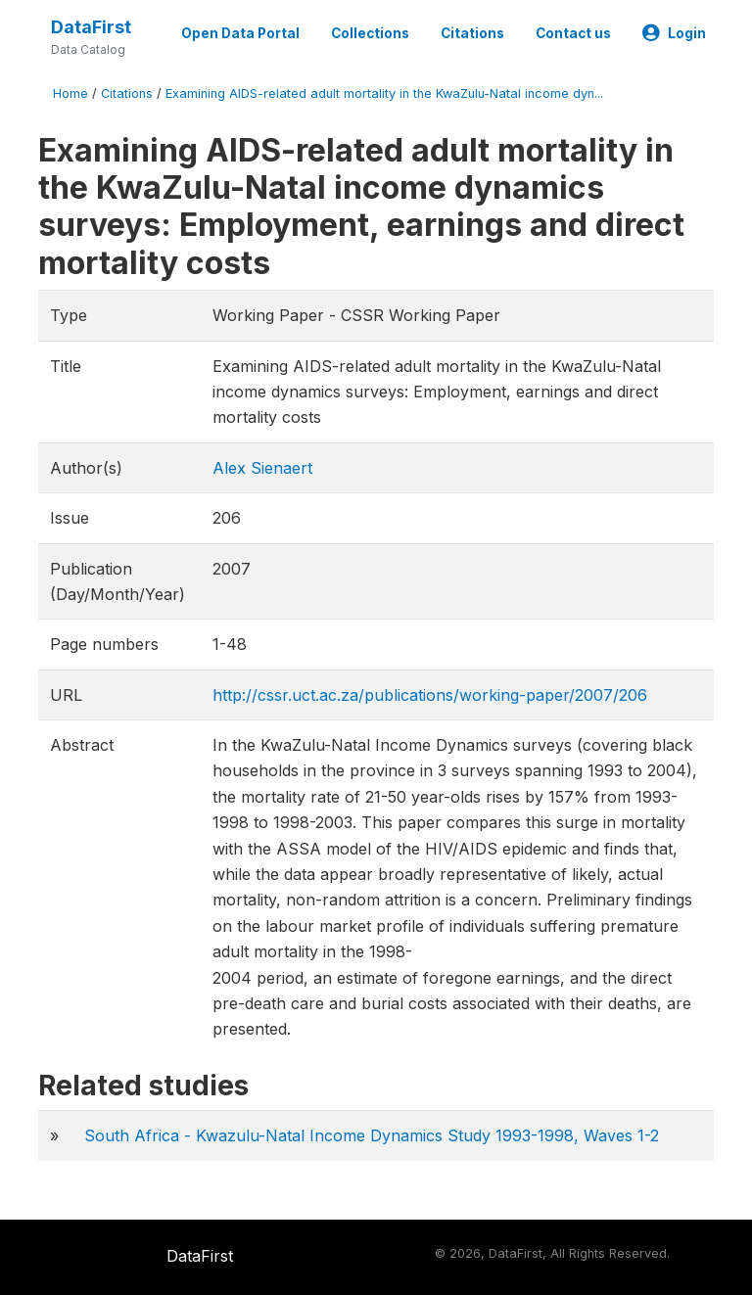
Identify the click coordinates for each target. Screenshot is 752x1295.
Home (70, 93)
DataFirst (91, 27)
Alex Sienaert (262, 468)
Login (674, 33)
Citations (472, 33)
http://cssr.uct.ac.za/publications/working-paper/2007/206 (429, 695)
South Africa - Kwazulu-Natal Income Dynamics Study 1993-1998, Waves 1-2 (371, 1135)
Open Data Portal (240, 33)
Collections (370, 33)
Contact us (573, 33)
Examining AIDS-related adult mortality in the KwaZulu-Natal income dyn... (384, 93)
